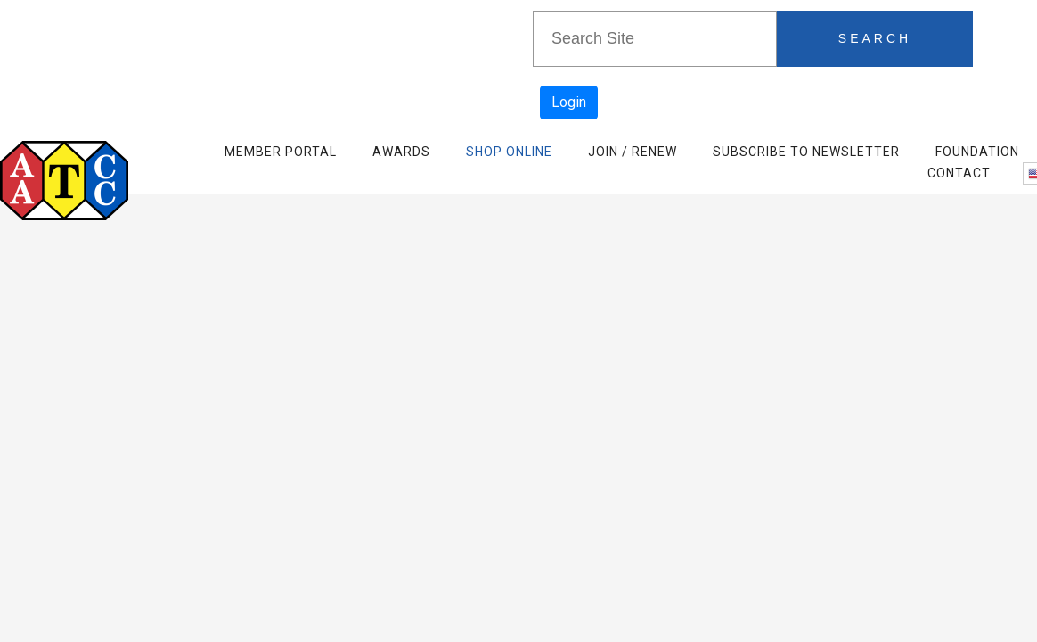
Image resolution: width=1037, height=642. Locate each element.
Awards (401, 151)
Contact (959, 173)
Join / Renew (632, 151)
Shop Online (509, 151)
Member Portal (281, 151)
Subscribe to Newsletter (806, 151)
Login (568, 102)
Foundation (977, 151)
